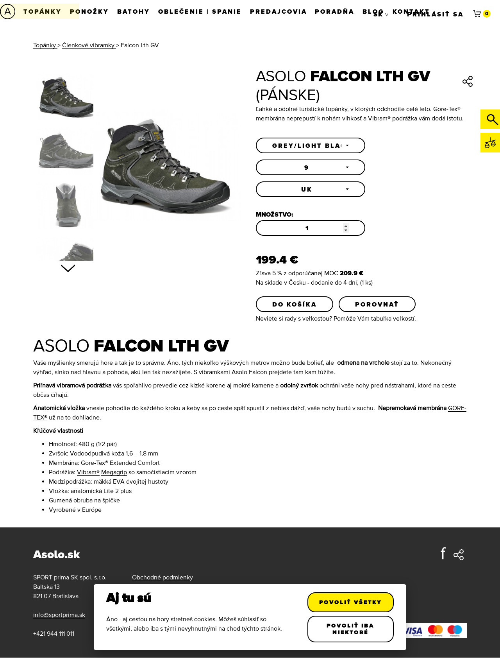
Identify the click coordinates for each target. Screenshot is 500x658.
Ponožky (91, 11)
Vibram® (88, 472)
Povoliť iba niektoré (351, 628)
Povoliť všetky (351, 602)
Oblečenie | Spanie (204, 11)
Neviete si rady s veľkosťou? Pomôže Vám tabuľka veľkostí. (336, 318)
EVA (119, 481)
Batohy (136, 11)
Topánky (43, 11)
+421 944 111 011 (53, 633)
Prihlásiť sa (435, 11)
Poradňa (341, 11)
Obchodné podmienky (162, 577)
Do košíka (294, 304)
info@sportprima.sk (59, 615)
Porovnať (377, 304)
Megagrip (114, 472)
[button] (310, 145)
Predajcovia (283, 11)
